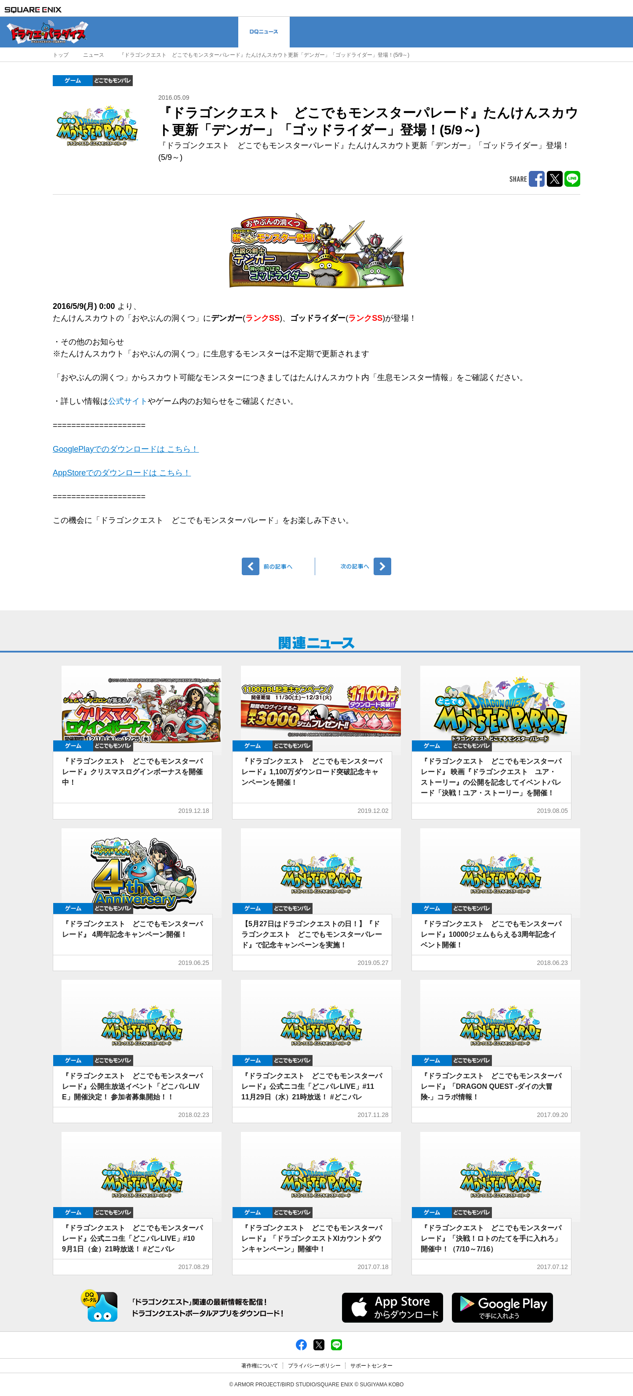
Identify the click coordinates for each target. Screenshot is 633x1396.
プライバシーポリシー (314, 1366)
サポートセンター (371, 1366)
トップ (61, 55)
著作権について (259, 1366)
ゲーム (73, 80)
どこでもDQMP (113, 80)
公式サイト (128, 401)
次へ (354, 566)
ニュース (93, 55)
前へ (278, 566)
